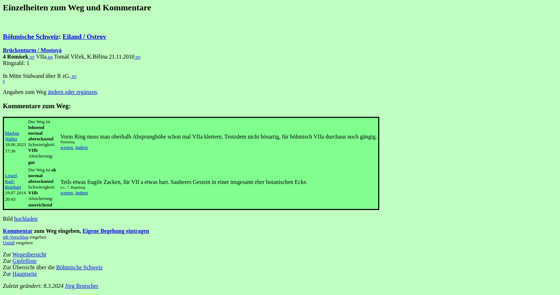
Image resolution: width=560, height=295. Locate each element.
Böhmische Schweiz (31, 36)
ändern (81, 147)
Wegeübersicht (29, 254)
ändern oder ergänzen (72, 92)
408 (49, 57)
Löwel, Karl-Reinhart (13, 181)
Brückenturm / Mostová (32, 50)
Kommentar (17, 231)
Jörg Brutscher (81, 286)
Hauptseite (24, 274)
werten (66, 147)
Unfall (9, 242)
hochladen (26, 219)
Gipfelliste (24, 261)
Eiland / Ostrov (84, 36)
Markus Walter (12, 135)
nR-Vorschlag (15, 237)
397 (32, 57)
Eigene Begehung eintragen (115, 231)
